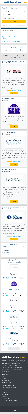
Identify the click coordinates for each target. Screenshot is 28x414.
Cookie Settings (5, 398)
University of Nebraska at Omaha (14, 61)
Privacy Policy (5, 394)
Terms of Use (5, 396)
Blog (3, 376)
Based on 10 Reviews (16, 90)
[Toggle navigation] (1, 2)
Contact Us (4, 392)
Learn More (14, 93)
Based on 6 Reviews (17, 161)
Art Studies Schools (6, 252)
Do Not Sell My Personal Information (10, 400)
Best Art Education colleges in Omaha (11, 34)
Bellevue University (9, 98)
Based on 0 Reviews (17, 236)
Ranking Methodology (7, 380)
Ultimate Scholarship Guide (8, 385)
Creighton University (10, 132)
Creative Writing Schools (7, 254)
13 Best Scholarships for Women (9, 387)
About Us (4, 378)
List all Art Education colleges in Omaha (12, 41)
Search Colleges (5, 374)
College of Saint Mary (10, 169)
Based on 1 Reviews (17, 124)
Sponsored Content (6, 25)
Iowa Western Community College (14, 207)
